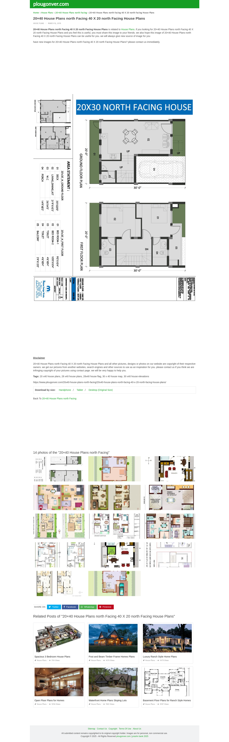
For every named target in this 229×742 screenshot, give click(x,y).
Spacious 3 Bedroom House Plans (52, 656)
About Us (137, 729)
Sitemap (91, 729)
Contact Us (102, 729)
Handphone (65, 390)
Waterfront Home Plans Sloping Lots (108, 700)
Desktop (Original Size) (101, 390)
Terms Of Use (125, 729)
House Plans (38, 23)
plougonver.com (51, 4)
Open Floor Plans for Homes (49, 700)
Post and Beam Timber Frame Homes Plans (112, 656)
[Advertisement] (114, 69)
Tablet (80, 390)
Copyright (113, 729)
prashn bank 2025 (140, 736)
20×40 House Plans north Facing (59, 398)
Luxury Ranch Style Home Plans (160, 656)
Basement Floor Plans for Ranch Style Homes (167, 700)
